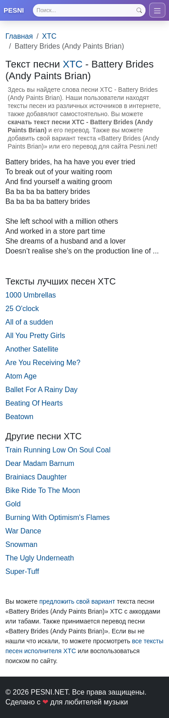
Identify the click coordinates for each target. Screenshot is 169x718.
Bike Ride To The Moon (42, 490)
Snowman (21, 544)
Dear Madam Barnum (39, 463)
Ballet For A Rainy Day (41, 389)
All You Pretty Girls (35, 335)
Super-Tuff (22, 571)
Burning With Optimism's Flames (57, 517)
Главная (19, 36)
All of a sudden (29, 322)
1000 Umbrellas (30, 295)
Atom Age (21, 376)
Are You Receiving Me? (42, 362)
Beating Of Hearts (34, 403)
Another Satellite (31, 349)
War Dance (23, 531)
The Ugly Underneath (39, 558)
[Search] (89, 10)
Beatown (19, 416)
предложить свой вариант (77, 601)
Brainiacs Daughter (36, 477)
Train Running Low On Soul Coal (57, 450)
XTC (49, 36)
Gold (13, 504)
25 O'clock (22, 308)
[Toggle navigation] (157, 10)
